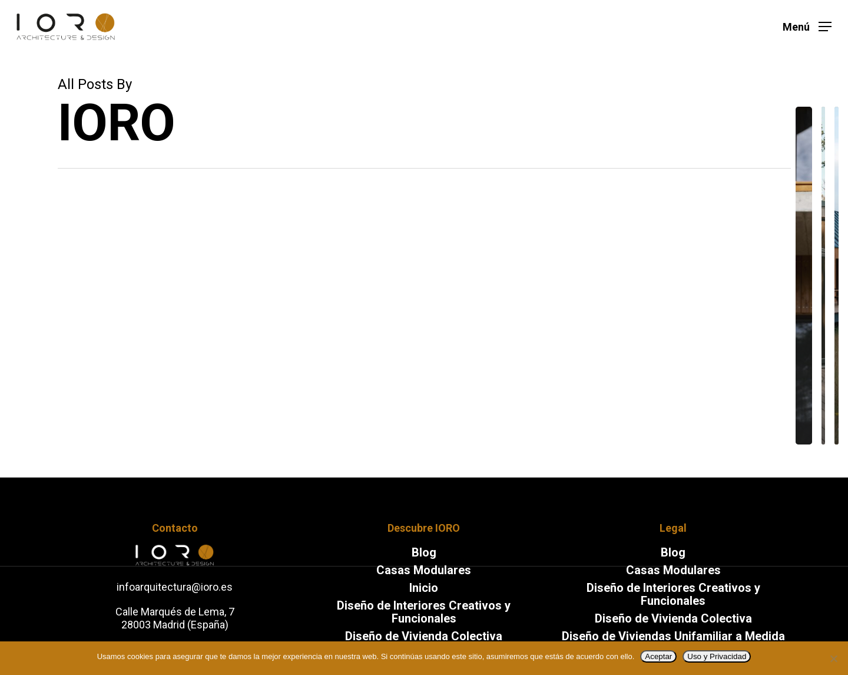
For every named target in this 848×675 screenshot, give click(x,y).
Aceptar (658, 656)
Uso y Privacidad (716, 656)
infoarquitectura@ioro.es (175, 587)
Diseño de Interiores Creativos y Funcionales (673, 594)
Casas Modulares (423, 570)
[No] (833, 658)
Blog (424, 552)
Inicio (423, 588)
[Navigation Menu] (807, 26)
